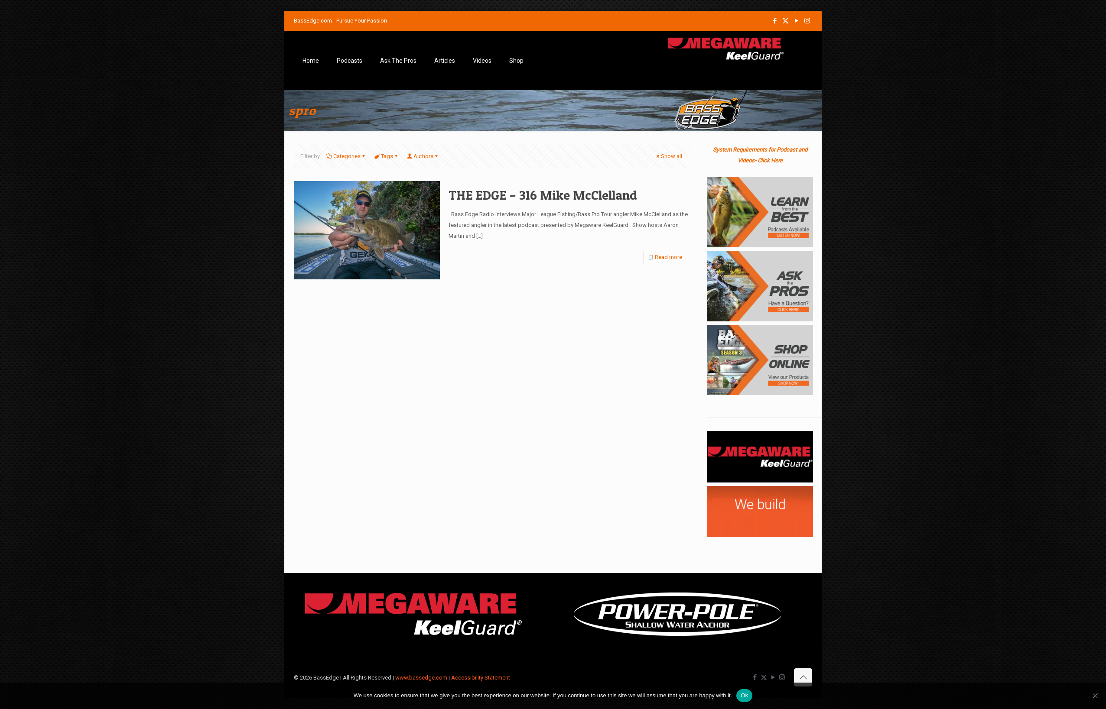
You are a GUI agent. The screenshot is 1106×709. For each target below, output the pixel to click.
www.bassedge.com (421, 677)
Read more (668, 257)
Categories (346, 156)
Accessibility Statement (480, 677)
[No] (1095, 695)
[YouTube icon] (796, 21)
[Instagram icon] (807, 21)
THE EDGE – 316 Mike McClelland (543, 195)
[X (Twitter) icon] (785, 21)
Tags (386, 156)
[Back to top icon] (803, 677)
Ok (744, 695)
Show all (668, 156)
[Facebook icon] (774, 21)
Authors (423, 156)
